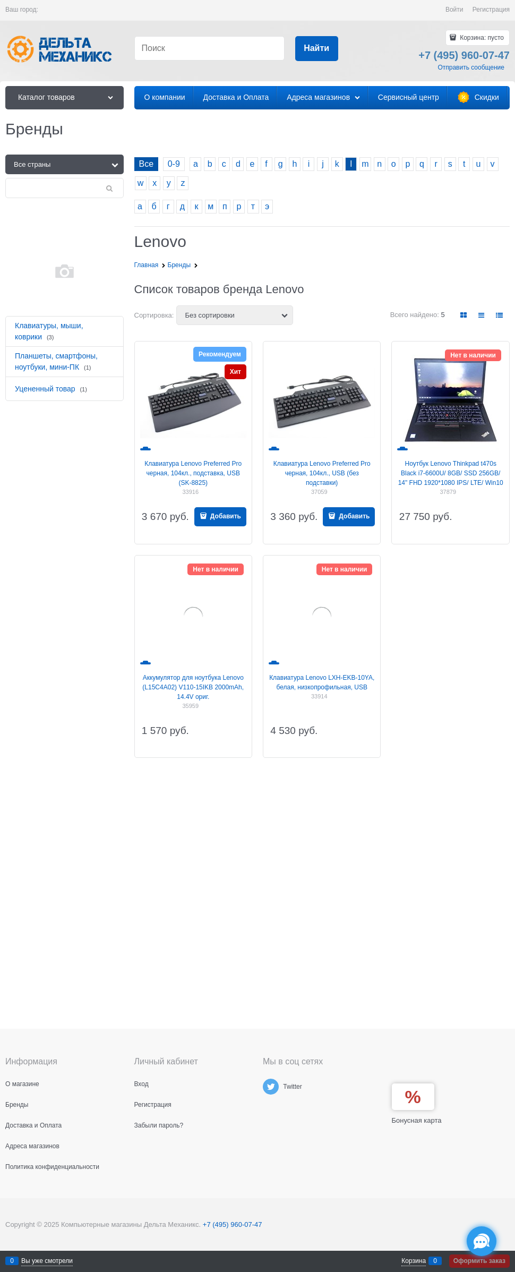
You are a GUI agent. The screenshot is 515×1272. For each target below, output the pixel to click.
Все (146, 163)
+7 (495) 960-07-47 (232, 1224)
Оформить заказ (479, 1261)
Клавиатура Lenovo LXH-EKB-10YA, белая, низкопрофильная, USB (321, 682)
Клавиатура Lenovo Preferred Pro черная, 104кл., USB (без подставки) (322, 473)
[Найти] (316, 48)
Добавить (225, 516)
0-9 (174, 163)
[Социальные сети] (481, 1241)
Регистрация (491, 9)
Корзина (413, 1261)
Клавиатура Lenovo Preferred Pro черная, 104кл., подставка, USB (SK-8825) (193, 473)
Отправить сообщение (470, 67)
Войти (454, 9)
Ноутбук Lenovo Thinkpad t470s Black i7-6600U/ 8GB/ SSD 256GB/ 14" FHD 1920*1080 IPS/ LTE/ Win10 (450, 473)
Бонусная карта (417, 1120)
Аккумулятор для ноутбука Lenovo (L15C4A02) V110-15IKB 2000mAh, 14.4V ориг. (193, 687)
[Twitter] (271, 1087)
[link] (464, 315)
